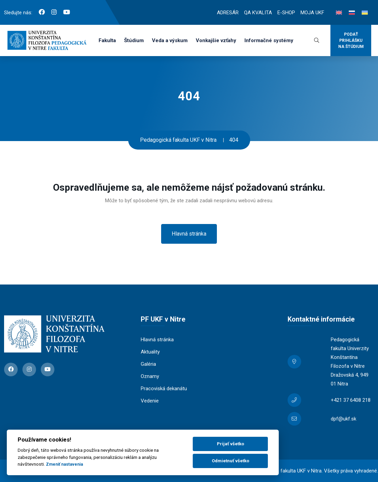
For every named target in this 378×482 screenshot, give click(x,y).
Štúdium (134, 40)
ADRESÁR (228, 13)
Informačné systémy (268, 40)
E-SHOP (286, 13)
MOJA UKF (312, 13)
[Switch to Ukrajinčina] (364, 12)
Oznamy (150, 376)
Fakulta (107, 40)
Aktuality (150, 352)
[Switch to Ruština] (351, 12)
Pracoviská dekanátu (164, 388)
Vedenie (150, 401)
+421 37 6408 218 (351, 400)
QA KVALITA (258, 13)
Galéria (148, 364)
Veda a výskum (170, 40)
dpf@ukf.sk (343, 419)
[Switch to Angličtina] (338, 12)
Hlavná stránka (189, 233)
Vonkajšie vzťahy (216, 40)
